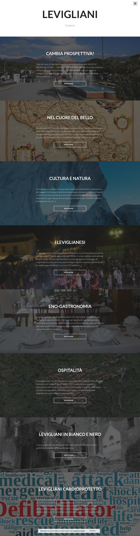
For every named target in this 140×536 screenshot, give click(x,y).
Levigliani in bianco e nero (70, 434)
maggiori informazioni (79, 530)
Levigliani (70, 14)
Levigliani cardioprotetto (70, 489)
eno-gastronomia (70, 306)
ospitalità (70, 370)
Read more (69, 84)
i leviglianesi (70, 242)
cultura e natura (70, 178)
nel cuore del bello (70, 117)
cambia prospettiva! (70, 53)
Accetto (93, 531)
